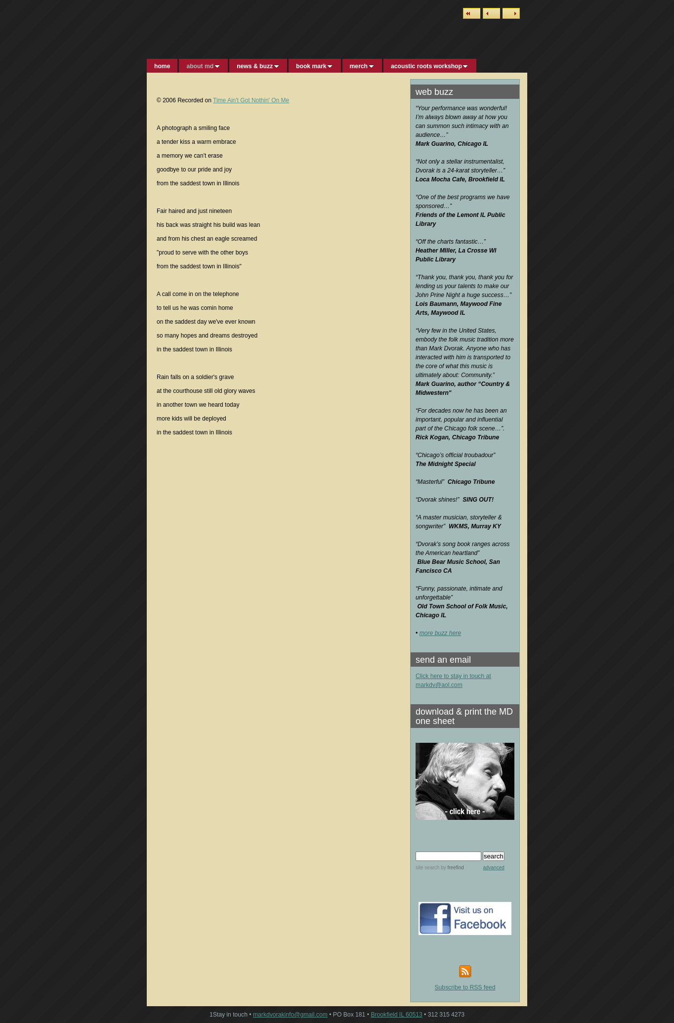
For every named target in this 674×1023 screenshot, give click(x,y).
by (451, 867)
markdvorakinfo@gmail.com (290, 1014)
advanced (493, 867)
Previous (491, 13)
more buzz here (440, 633)
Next (511, 13)
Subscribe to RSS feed (465, 987)
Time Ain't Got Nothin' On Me (251, 100)
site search (427, 867)
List (471, 13)
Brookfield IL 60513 (396, 1014)
